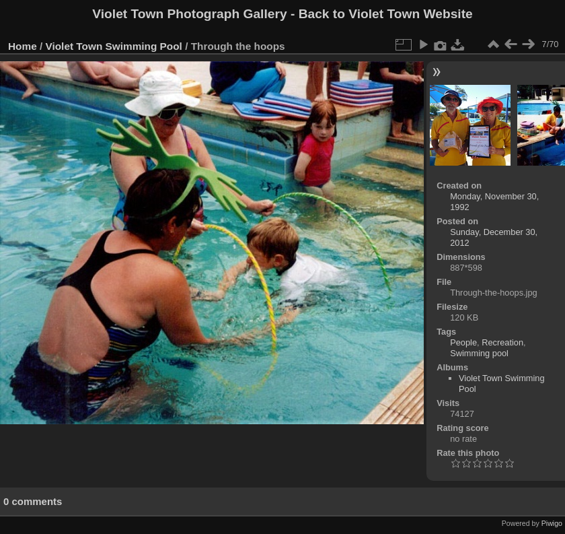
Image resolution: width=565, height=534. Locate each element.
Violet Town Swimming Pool (114, 46)
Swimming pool (479, 353)
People (463, 342)
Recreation (502, 342)
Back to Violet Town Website (386, 14)
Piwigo (551, 523)
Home (22, 46)
